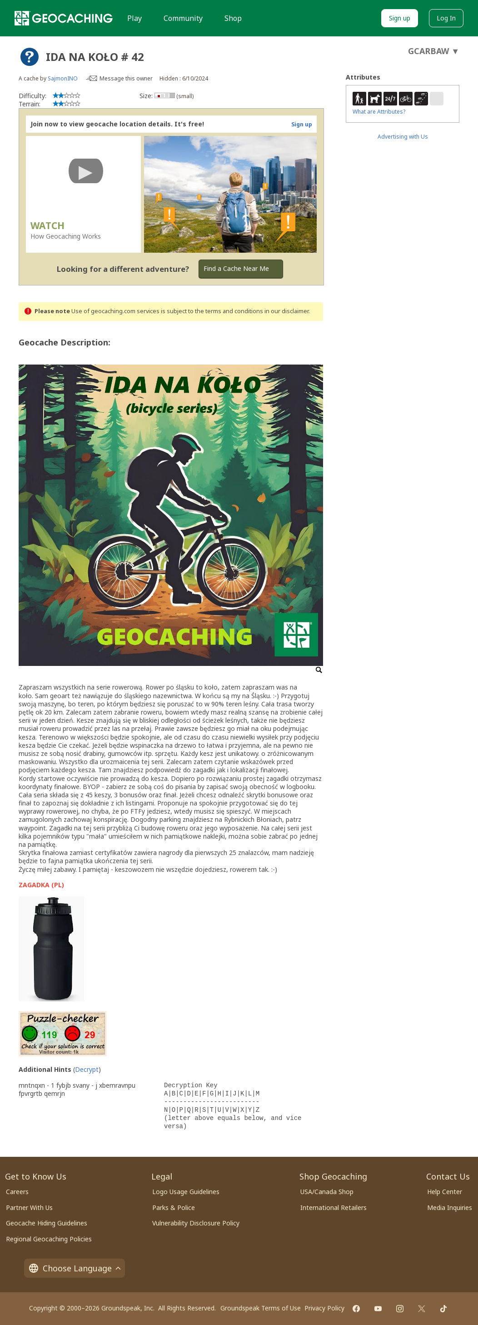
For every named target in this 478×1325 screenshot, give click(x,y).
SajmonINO (63, 78)
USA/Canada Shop (327, 1191)
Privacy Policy (324, 1308)
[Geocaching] (64, 18)
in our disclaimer (286, 311)
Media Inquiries (449, 1207)
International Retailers (333, 1207)
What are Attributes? (379, 111)
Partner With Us (29, 1207)
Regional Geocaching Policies (49, 1239)
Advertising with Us (403, 136)
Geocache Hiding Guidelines (46, 1223)
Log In (446, 18)
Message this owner (126, 78)
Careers (17, 1191)
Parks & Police (173, 1207)
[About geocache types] (29, 57)
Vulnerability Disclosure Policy (195, 1223)
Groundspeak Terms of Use (260, 1308)
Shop (233, 18)
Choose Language (74, 1268)
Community (183, 18)
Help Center (444, 1191)
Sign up (399, 18)
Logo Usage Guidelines (185, 1191)
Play (134, 18)
